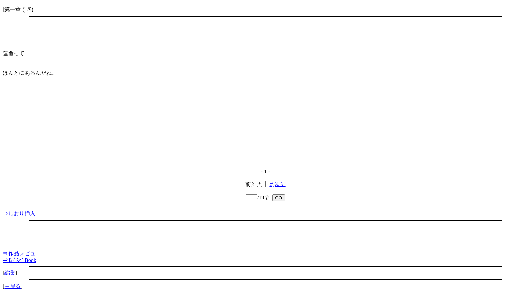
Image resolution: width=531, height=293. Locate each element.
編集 (9, 273)
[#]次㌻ (277, 184)
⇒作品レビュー (22, 253)
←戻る (12, 286)
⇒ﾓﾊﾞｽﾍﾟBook (19, 260)
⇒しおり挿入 (19, 213)
